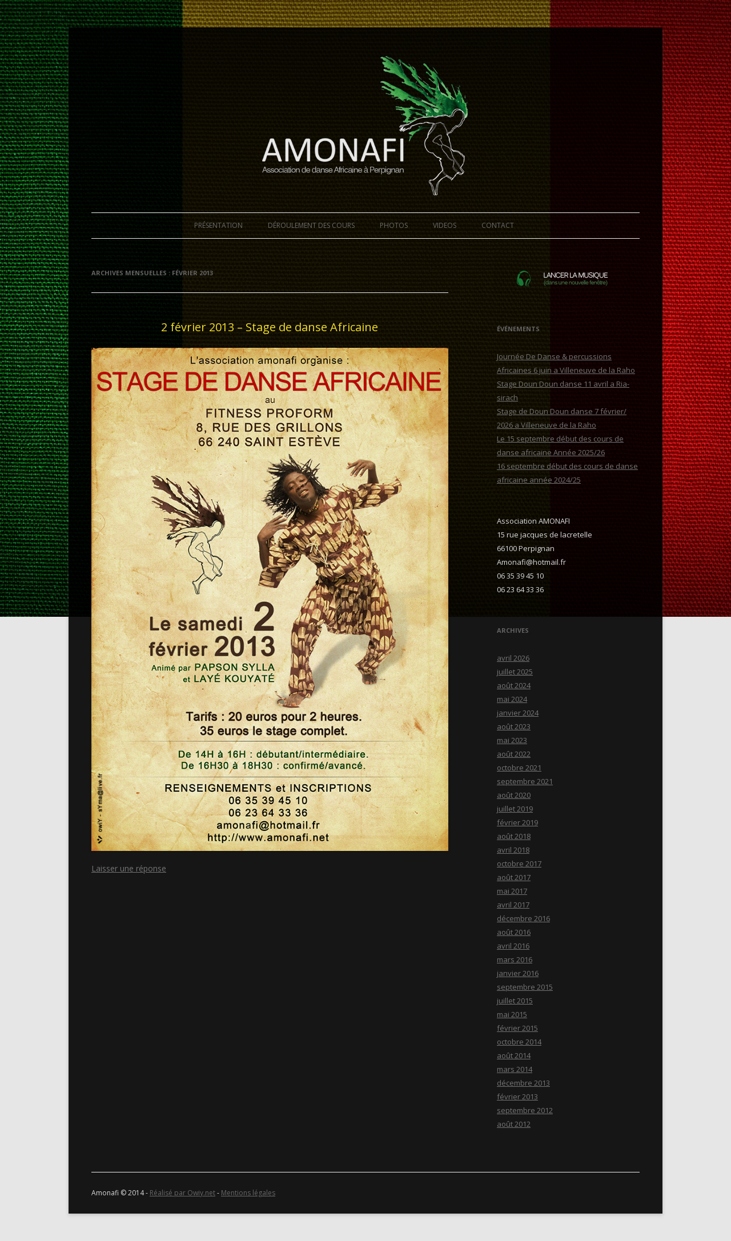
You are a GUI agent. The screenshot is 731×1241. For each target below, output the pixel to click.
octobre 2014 (519, 1042)
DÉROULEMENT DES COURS (311, 225)
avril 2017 (513, 904)
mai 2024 (512, 699)
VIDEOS (444, 225)
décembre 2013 (523, 1083)
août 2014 (514, 1055)
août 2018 (514, 836)
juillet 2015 (515, 1000)
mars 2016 (514, 959)
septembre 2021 (525, 781)
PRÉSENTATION (218, 225)
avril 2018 (513, 850)
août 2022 (514, 754)
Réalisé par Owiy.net (182, 1193)
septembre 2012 (525, 1110)
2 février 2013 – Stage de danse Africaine (269, 327)
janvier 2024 (518, 713)
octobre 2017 (519, 863)
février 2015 (517, 1028)
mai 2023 (512, 740)
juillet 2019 (515, 809)
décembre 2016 (523, 918)
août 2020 (514, 795)
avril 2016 (513, 946)
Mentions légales (248, 1193)
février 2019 (517, 822)
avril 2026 (513, 658)
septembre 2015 (525, 987)
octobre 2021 (519, 767)
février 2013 (517, 1096)
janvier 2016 (518, 973)
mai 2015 (512, 1014)
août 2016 (514, 932)
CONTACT (497, 225)
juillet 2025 (515, 671)
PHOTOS (394, 225)
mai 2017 (512, 891)
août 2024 (514, 685)
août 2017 (514, 877)
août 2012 (514, 1124)
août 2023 (514, 726)
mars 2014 (514, 1069)
